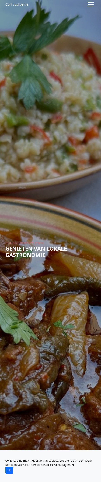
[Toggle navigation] (90, 4)
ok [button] (9, 470)
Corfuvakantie (17, 4)
